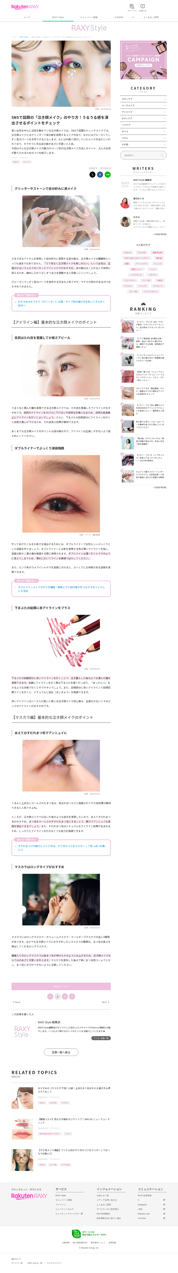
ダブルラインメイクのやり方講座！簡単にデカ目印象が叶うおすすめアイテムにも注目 (61, 589)
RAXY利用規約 (103, 1214)
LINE (140, 1209)
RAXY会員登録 (144, 1195)
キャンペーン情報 (88, 17)
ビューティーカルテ (65, 1209)
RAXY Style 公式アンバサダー (50, 1134)
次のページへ (61, 986)
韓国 (127, 263)
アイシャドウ (141, 263)
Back (16, 1002)
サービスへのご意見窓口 (108, 1209)
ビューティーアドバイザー (68, 1214)
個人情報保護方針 (80, 1243)
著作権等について (98, 1243)
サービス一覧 (17, 1263)
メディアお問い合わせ (107, 1200)
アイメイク (24, 157)
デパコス (128, 286)
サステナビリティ (54, 1263)
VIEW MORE (160, 234)
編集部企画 (157, 252)
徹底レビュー (137, 269)
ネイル (125, 131)
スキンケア (127, 98)
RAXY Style (58, 17)
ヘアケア (126, 124)
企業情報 (66, 1243)
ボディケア (127, 118)
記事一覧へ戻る (61, 1052)
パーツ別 (146, 280)
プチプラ (152, 274)
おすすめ (53, 1103)
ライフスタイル (150, 291)
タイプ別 (53, 1164)
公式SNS (118, 17)
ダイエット (158, 286)
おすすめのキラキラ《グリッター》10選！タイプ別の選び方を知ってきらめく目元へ (61, 303)
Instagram (142, 1204)
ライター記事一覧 (101, 1038)
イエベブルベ (129, 280)
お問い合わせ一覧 (34, 1263)
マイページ (61, 1204)
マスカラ (65, 1103)
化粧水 (160, 280)
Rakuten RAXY (25, 7)
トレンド (27, 162)
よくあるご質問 (151, 17)
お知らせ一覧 (103, 1195)
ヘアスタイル (136, 274)
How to (15, 162)
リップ (67, 1134)
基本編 (159, 258)
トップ (27, 17)
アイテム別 (65, 1164)
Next (105, 1002)
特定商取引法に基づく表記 (109, 1218)
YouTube (142, 1218)
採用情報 (112, 1243)
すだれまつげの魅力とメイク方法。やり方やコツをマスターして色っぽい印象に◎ (61, 848)
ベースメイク (128, 105)
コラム (125, 137)
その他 (125, 144)
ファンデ (142, 286)
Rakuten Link (144, 1214)
